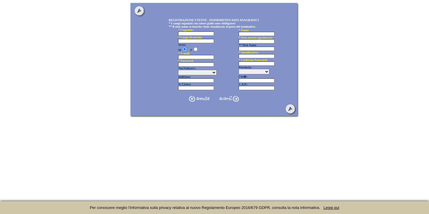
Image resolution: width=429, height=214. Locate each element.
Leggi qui (331, 207)
